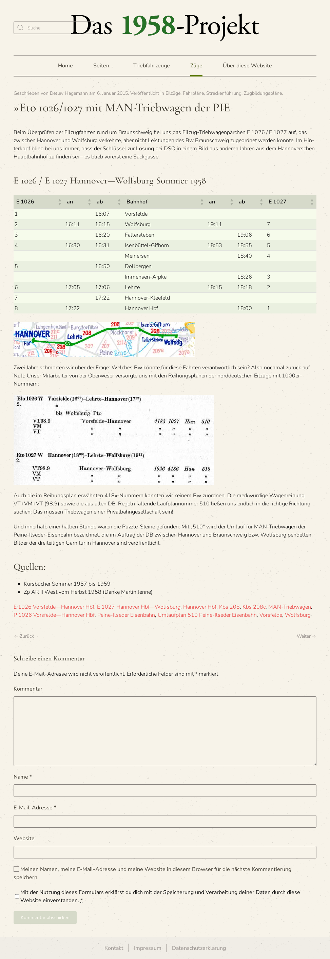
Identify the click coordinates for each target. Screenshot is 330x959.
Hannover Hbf (199, 607)
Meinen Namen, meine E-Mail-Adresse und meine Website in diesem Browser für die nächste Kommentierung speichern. (152, 873)
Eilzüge (173, 93)
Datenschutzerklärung (199, 948)
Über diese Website (247, 65)
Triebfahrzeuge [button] (151, 65)
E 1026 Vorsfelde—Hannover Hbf (54, 607)
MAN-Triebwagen (289, 607)
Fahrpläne (193, 93)
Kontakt (113, 948)
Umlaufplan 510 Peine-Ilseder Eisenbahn (207, 615)
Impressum (147, 948)
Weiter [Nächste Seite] (306, 636)
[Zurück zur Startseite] (165, 28)
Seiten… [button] (103, 65)
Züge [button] (196, 65)
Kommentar (28, 689)
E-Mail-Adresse (35, 807)
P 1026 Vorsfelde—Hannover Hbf (54, 615)
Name (23, 777)
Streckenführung (223, 93)
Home (65, 65)
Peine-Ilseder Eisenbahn (126, 615)
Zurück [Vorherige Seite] (24, 636)
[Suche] (54, 27)
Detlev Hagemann (69, 93)
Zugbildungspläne (263, 93)
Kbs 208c (254, 607)
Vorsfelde (270, 615)
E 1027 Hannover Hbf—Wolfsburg (138, 607)
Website (24, 838)
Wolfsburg (298, 615)
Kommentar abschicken (45, 917)
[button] (59, 202)
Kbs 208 (229, 607)
